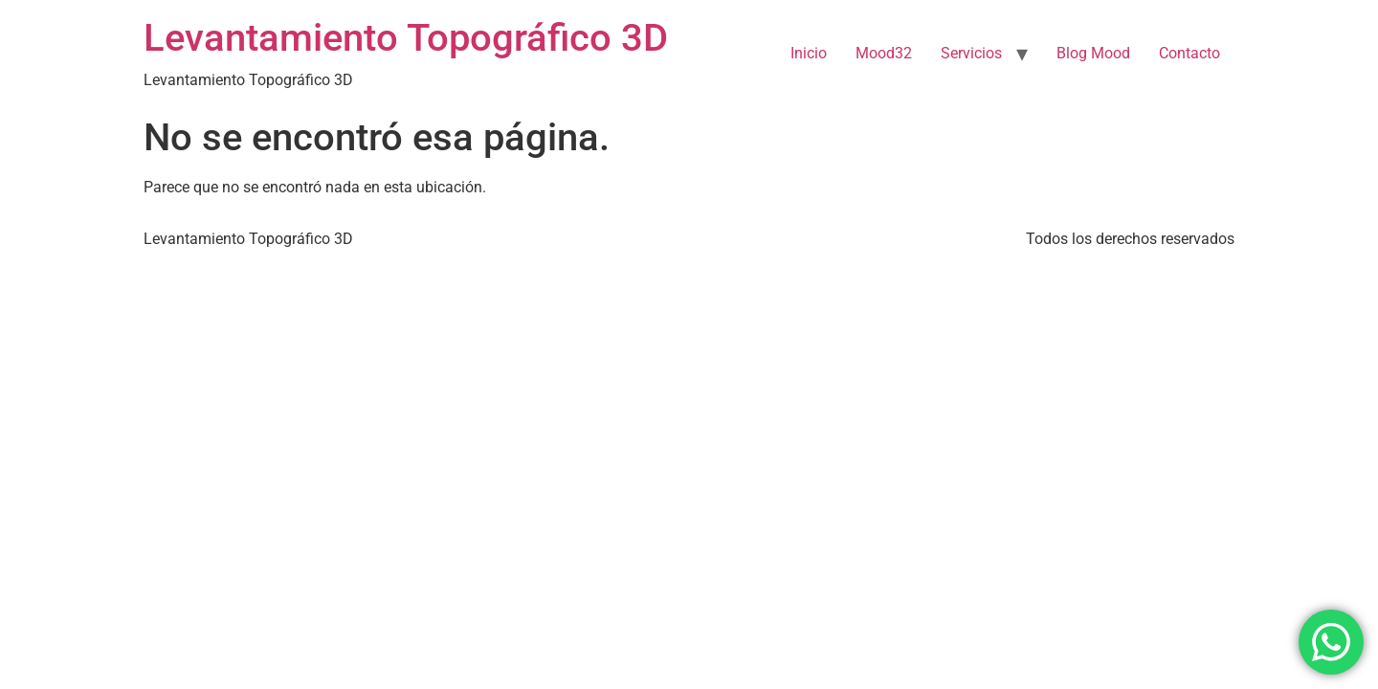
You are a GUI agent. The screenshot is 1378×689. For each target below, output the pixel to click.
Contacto (1189, 53)
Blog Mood (1093, 53)
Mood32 (884, 53)
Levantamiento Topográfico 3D (406, 37)
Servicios (971, 53)
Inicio (808, 53)
